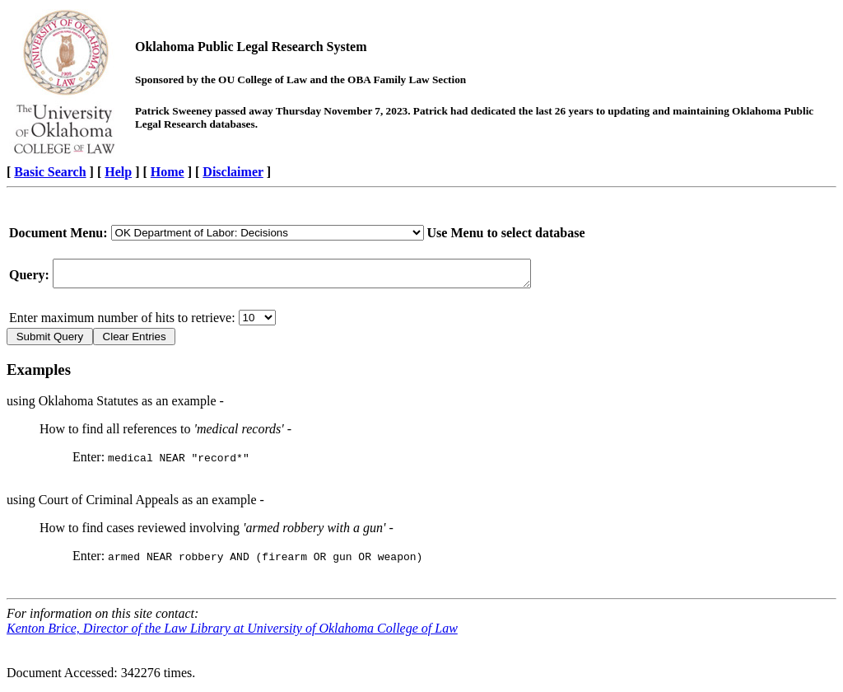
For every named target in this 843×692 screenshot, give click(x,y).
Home (167, 172)
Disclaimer (233, 172)
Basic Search (50, 172)
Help (118, 172)
